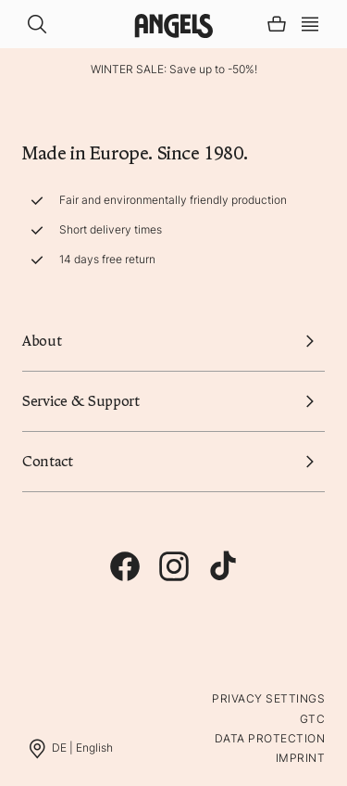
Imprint (300, 758)
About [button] (173, 341)
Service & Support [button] (173, 401)
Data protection (270, 738)
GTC (312, 719)
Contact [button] (173, 461)
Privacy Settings (268, 698)
